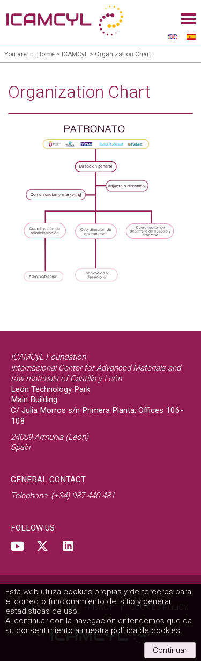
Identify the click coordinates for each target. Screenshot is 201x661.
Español (192, 36)
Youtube (17, 546)
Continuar (170, 650)
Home (46, 54)
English (173, 36)
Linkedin (68, 546)
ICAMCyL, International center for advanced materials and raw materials (64, 21)
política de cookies (145, 630)
